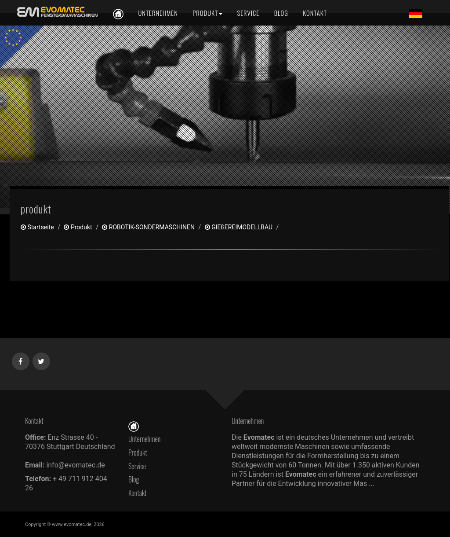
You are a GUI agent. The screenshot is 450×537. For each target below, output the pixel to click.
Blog (133, 479)
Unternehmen (144, 439)
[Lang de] (416, 13)
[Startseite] (133, 425)
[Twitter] (42, 360)
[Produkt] (207, 13)
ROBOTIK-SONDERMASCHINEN (148, 227)
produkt (78, 227)
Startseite (37, 227)
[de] (56, 12)
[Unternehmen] (157, 13)
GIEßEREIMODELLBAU (238, 227)
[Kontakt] (314, 13)
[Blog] (281, 13)
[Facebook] (21, 360)
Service (137, 466)
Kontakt (139, 493)
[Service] (248, 13)
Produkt (137, 452)
